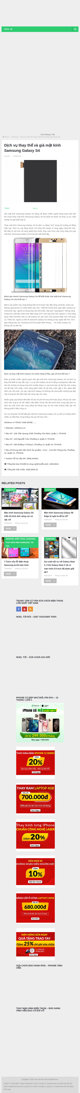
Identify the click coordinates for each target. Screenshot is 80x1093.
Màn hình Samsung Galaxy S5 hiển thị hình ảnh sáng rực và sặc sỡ (18, 516)
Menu (6, 29)
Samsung (14, 137)
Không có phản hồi (21, 523)
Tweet (6, 208)
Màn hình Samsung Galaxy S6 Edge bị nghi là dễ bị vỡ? (58, 514)
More (10, 528)
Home (7, 137)
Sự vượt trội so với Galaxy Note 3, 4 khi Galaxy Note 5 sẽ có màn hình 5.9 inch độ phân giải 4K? (59, 567)
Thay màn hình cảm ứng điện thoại (46, 1079)
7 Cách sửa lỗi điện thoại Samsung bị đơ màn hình (16, 563)
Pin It (35, 208)
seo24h (7, 156)
